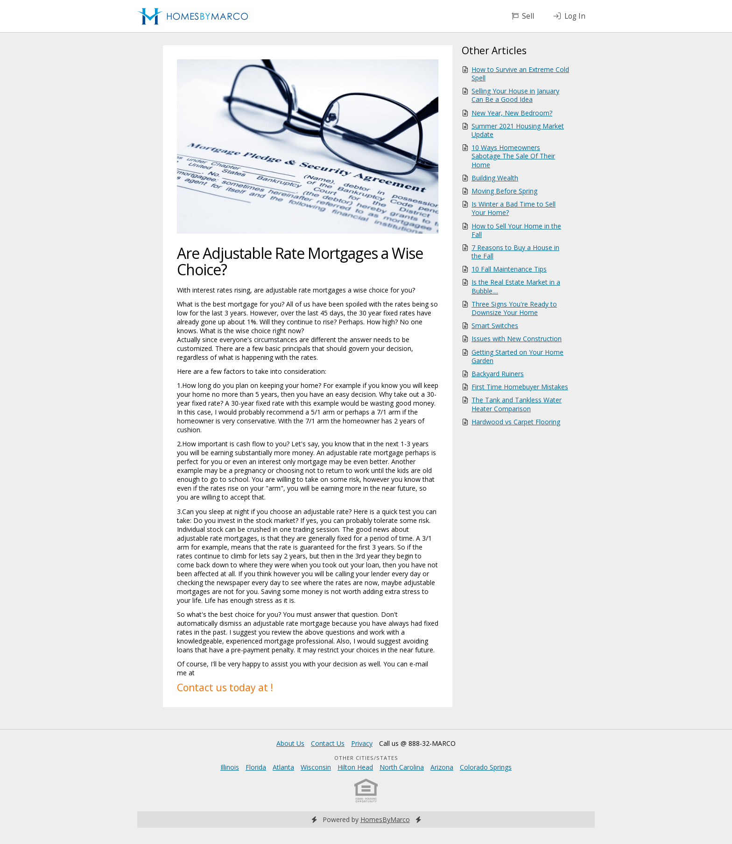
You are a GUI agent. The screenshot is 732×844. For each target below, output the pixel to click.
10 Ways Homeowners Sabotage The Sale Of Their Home (513, 156)
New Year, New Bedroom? (512, 112)
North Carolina (402, 767)
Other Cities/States (366, 757)
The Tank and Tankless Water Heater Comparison (517, 404)
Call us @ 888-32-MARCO (417, 743)
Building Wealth (495, 177)
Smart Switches (495, 325)
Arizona (441, 767)
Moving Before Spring (504, 190)
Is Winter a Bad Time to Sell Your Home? (514, 208)
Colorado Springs (486, 767)
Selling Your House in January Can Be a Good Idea (515, 95)
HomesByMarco (385, 819)
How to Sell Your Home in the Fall (516, 230)
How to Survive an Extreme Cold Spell (520, 73)
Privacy (362, 743)
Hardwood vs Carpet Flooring (516, 421)
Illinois (229, 767)
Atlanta (283, 767)
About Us (290, 743)
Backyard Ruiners (498, 373)
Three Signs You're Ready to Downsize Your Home (514, 308)
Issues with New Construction (517, 338)
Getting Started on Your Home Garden (517, 356)
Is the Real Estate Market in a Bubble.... (516, 286)
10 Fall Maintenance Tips (509, 269)
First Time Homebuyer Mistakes (520, 386)
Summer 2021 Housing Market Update (518, 130)
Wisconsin (316, 767)
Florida (256, 767)
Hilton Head (355, 767)
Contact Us (328, 743)
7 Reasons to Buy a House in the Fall (515, 251)
